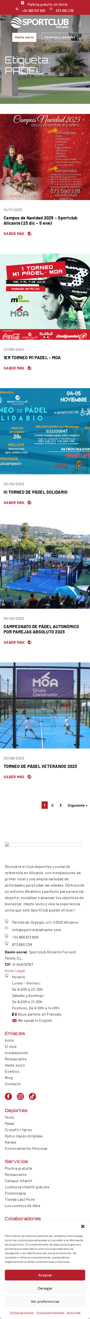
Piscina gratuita (18, 1168)
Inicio (9, 1040)
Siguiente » (78, 805)
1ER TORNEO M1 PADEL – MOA (32, 357)
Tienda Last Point (20, 1199)
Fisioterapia (15, 1193)
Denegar (45, 1288)
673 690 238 (65, 11)
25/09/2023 (14, 758)
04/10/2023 (14, 618)
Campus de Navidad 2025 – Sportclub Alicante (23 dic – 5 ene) (41, 220)
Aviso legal (74, 1312)
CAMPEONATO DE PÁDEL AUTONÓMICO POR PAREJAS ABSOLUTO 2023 (41, 629)
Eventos (12, 1071)
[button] (82, 1226)
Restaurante (16, 1058)
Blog (9, 1077)
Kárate (11, 1142)
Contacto (13, 1083)
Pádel (9, 1123)
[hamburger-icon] (79, 24)
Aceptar (45, 1275)
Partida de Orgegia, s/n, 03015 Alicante (45, 922)
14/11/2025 (13, 209)
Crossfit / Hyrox (18, 1129)
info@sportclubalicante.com (36, 929)
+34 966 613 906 (33, 11)
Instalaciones (16, 1052)
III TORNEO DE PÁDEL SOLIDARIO (35, 492)
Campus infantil (18, 1180)
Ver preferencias (45, 1301)
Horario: (19, 976)
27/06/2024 (14, 349)
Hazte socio (15, 1065)
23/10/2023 (14, 483)
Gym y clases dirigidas (24, 1136)
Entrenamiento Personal (26, 1148)
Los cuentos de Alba (22, 1205)
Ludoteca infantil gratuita (27, 1187)
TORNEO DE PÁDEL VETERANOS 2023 (40, 766)
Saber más (14, 233)
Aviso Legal (15, 970)
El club (11, 1046)
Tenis (9, 1117)
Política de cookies (22, 1312)
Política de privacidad (50, 1312)
